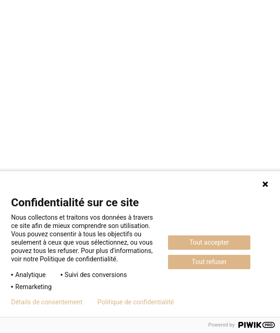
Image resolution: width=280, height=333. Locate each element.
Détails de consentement (47, 302)
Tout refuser (209, 261)
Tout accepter (209, 242)
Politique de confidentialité (136, 302)
